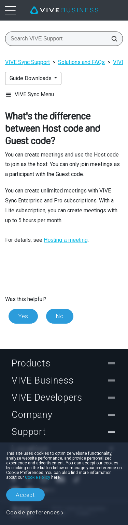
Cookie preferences (33, 512)
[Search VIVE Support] (112, 39)
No (60, 316)
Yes (23, 316)
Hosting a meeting (66, 240)
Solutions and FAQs (81, 62)
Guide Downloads (31, 78)
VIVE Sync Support (27, 62)
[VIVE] (64, 10)
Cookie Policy (37, 477)
